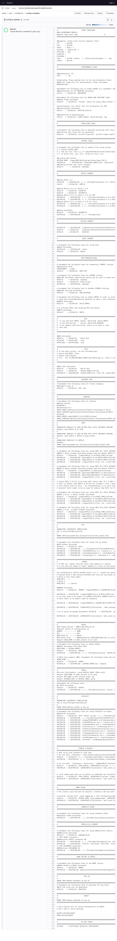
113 (53, 271)
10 (53, 48)
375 (53, 839)
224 (53, 512)
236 (53, 538)
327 (53, 735)
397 (53, 887)
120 (53, 286)
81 (53, 202)
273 (53, 618)
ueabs (4, 13)
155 (53, 362)
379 (53, 848)
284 (53, 642)
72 (53, 182)
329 (53, 740)
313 (53, 705)
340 (53, 763)
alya (10, 13)
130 (53, 308)
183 (53, 423)
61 (53, 158)
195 (53, 449)
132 (53, 312)
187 (53, 432)
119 (53, 284)
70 (53, 178)
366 (53, 820)
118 (53, 282)
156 (53, 364)
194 (53, 447)
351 (53, 787)
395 (53, 883)
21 (53, 71)
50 (53, 134)
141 (53, 332)
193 (53, 445)
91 (53, 223)
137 (53, 323)
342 (53, 768)
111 (53, 267)
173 (53, 401)
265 (53, 601)
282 (53, 638)
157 (53, 366)
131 (53, 310)
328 (53, 737)
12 (53, 52)
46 (53, 126)
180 (53, 416)
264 (53, 599)
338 (53, 759)
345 (53, 774)
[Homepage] (3, 3)
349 (53, 783)
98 (53, 238)
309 (53, 696)
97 (53, 236)
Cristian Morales (16, 31)
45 (53, 123)
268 (53, 607)
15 (53, 58)
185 (53, 427)
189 (53, 436)
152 (53, 356)
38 (53, 108)
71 (53, 180)
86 (53, 212)
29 (53, 89)
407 (53, 909)
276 (53, 625)
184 (53, 425)
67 (53, 171)
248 (53, 564)
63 (53, 163)
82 (53, 204)
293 (53, 662)
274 (53, 620)
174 (53, 403)
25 (53, 80)
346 (53, 776)
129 (53, 306)
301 (53, 679)
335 (53, 753)
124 (53, 295)
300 (53, 677)
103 (53, 249)
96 (53, 234)
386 (53, 863)
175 (53, 405)
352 (53, 790)
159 (53, 371)
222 (53, 507)
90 (53, 221)
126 (53, 299)
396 (53, 885)
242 (53, 551)
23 (53, 76)
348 (53, 781)
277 (53, 627)
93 (53, 228)
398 (53, 889)
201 (53, 462)
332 (53, 746)
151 (53, 353)
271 (53, 614)
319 (53, 718)
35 (53, 102)
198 (53, 455)
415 (53, 926)
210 (53, 481)
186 (53, 429)
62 (53, 160)
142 (53, 334)
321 (53, 722)
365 (53, 818)
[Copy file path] (21, 19)
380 (53, 850)
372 (53, 833)
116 (53, 277)
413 (53, 922)
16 (53, 61)
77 (53, 193)
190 (53, 438)
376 (53, 842)
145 (53, 340)
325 (53, 731)
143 (53, 336)
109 (53, 262)
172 (53, 399)
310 (53, 698)
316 (53, 711)
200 (53, 460)
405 (53, 904)
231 (53, 527)
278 (53, 629)
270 (53, 612)
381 (53, 852)
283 (53, 640)
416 (53, 928)
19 (53, 67)
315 (53, 709)
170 (53, 395)
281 (53, 635)
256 (53, 581)
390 (53, 872)
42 (53, 117)
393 (53, 878)
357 (53, 800)
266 (53, 603)
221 (53, 505)
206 (53, 473)
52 (53, 139)
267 (53, 605)
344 (53, 772)
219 (53, 501)
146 (53, 343)
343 (53, 770)
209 (53, 479)
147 (53, 345)
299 (53, 675)
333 (53, 748)
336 (53, 755)
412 (53, 920)
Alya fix (13, 29)
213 (53, 488)
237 (53, 540)
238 (53, 542)
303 (53, 683)
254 (53, 577)
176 (53, 408)
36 (53, 104)
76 (53, 191)
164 (53, 382)
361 (53, 809)
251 (53, 570)
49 (53, 132)
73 (53, 184)
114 (53, 273)
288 (53, 651)
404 (53, 902)
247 (53, 562)
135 (53, 319)
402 (53, 898)
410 (53, 915)
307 (53, 692)
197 (53, 453)
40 (53, 113)
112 (53, 269)
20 (53, 69)
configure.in (19, 13)
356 (53, 798)
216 (53, 494)
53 (53, 141)
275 (53, 622)
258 (53, 586)
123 (53, 293)
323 (53, 727)
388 (53, 868)
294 (53, 664)
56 (53, 147)
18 (53, 65)
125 (53, 297)
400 (53, 894)
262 (53, 594)
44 (53, 121)
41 (53, 115)
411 (53, 918)
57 (53, 149)
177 (53, 410)
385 (53, 861)
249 (53, 566)
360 (53, 807)
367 (53, 822)
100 (53, 243)
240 (53, 547)
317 (53, 714)
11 (53, 50)
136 (53, 321)
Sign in (111, 3)
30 (53, 91)
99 (53, 241)
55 (53, 145)
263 (53, 596)
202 (53, 464)
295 (53, 666)
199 (53, 458)
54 (53, 143)
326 (53, 733)
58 (53, 152)
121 (53, 288)
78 (53, 195)
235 (53, 536)
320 (53, 720)
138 (53, 325)
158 (53, 369)
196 (53, 451)
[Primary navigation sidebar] (3, 8)
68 (53, 173)
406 (53, 907)
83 (53, 206)
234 (53, 534)
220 (53, 503)
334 (53, 750)
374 (53, 837)
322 (53, 724)
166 (53, 386)
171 (53, 397)
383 (53, 857)
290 (53, 655)
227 (53, 518)
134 (53, 317)
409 (53, 913)
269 (53, 609)
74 (53, 186)
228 (53, 520)
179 (53, 414)
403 (53, 900)
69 (53, 176)
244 (53, 555)
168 (53, 390)
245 (53, 557)
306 (53, 690)
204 (53, 468)
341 (53, 766)
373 (53, 835)
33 (53, 97)
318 (53, 716)
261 (53, 592)
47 (53, 128)
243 (53, 553)
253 (53, 575)
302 (53, 681)
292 (53, 659)
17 (53, 63)
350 (53, 785)
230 (53, 525)
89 (53, 219)
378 (53, 846)
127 (53, 301)
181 (53, 419)
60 (53, 156)
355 (53, 796)
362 (53, 811)
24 (53, 78)
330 (53, 742)
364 (53, 816)
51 (53, 136)
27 (53, 84)
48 (53, 130)
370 (53, 829)
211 (53, 484)
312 (53, 703)
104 (53, 251)
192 (53, 442)
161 (53, 375)
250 (53, 568)
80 (53, 199)
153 (53, 358)
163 (53, 379)
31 (53, 93)
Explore (10, 3)
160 (53, 373)
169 (53, 392)
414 (53, 924)
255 (53, 579)
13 (53, 54)
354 (53, 794)
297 (53, 670)
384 (53, 859)
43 (53, 119)
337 (53, 757)
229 (53, 523)
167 (53, 388)
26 (53, 82)
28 (53, 87)
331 (53, 744)
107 (53, 258)
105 (53, 254)
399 (53, 891)
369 (53, 826)
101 (53, 245)
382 (53, 855)
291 (53, 657)
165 (53, 384)
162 (53, 377)
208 (53, 477)
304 (53, 685)
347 (53, 779)
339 (53, 761)
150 (53, 351)
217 (53, 497)
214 (53, 490)
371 (53, 831)
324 (53, 729)
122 (53, 291)
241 (53, 549)
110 (53, 264)
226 (53, 516)
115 (53, 275)
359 (53, 805)
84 (53, 208)
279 (53, 631)
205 (53, 471)
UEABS (7, 8)
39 (53, 110)
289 (53, 653)
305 (53, 688)
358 (53, 803)
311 (53, 701)
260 (53, 590)
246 (53, 560)
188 (53, 434)
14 (53, 56)
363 (53, 813)
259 (53, 588)
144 (53, 338)
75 (53, 189)
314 (53, 707)
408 (53, 911)
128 (53, 304)
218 (53, 499)
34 (53, 100)
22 (53, 74)
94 (53, 230)
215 (53, 492)
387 (53, 865)
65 (53, 167)
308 (53, 694)
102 (53, 247)
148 (53, 347)
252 (53, 573)
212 (53, 486)
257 (53, 583)
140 (53, 330)
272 (53, 616)
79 (53, 197)
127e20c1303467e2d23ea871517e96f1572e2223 (35, 8)
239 (53, 544)
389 (53, 870)
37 (53, 106)
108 (53, 260)
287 (53, 648)
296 (53, 668)
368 (53, 824)
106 (53, 256)
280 (53, 633)
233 (53, 531)
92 (53, 225)
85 (53, 210)
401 (53, 896)
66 (53, 169)
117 (53, 280)
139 (53, 327)
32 (53, 95)
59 (53, 154)
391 (53, 874)
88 (53, 217)
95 (53, 232)
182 (53, 421)
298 (53, 672)
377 (53, 844)
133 (53, 314)
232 (53, 529)
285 (53, 644)
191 (53, 440)
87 (53, 215)
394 (53, 881)
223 (53, 510)
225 (53, 514)
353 (53, 792)
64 (53, 165)
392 (53, 876)
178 (53, 412)
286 (53, 646)
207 (53, 475)
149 (53, 349)
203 (53, 466)
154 (53, 360)
